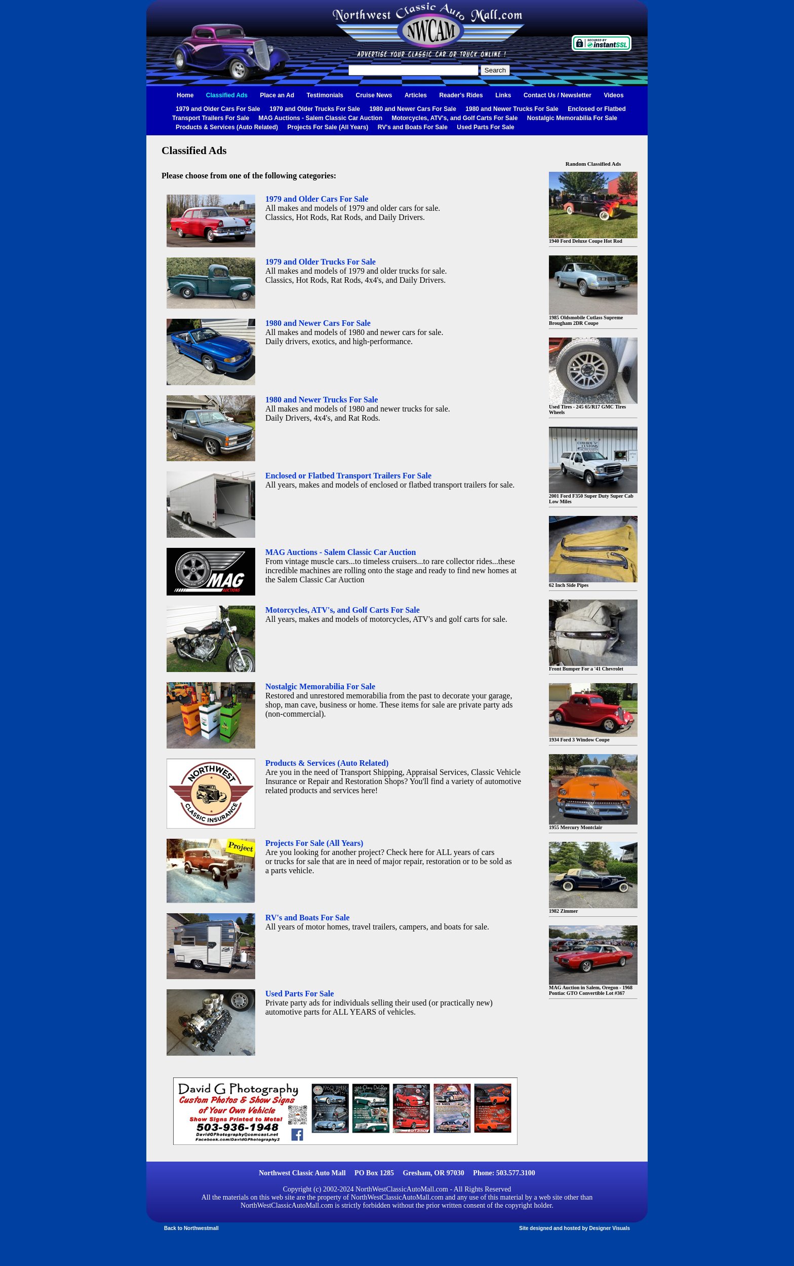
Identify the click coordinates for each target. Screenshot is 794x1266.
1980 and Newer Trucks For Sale (511, 109)
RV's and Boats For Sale (413, 127)
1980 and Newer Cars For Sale (412, 109)
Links (503, 95)
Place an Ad (277, 95)
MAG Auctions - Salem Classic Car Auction (321, 118)
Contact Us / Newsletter (557, 95)
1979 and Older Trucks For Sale (314, 109)
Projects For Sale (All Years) (328, 127)
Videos (613, 95)
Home (185, 95)
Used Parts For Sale (485, 127)
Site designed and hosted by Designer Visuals (574, 1228)
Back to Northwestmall (191, 1228)
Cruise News (373, 95)
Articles (416, 95)
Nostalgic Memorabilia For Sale (572, 118)
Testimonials (325, 95)
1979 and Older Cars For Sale (218, 109)
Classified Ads (227, 95)
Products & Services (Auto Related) (227, 127)
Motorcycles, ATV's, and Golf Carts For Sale (454, 118)
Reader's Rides (461, 95)
